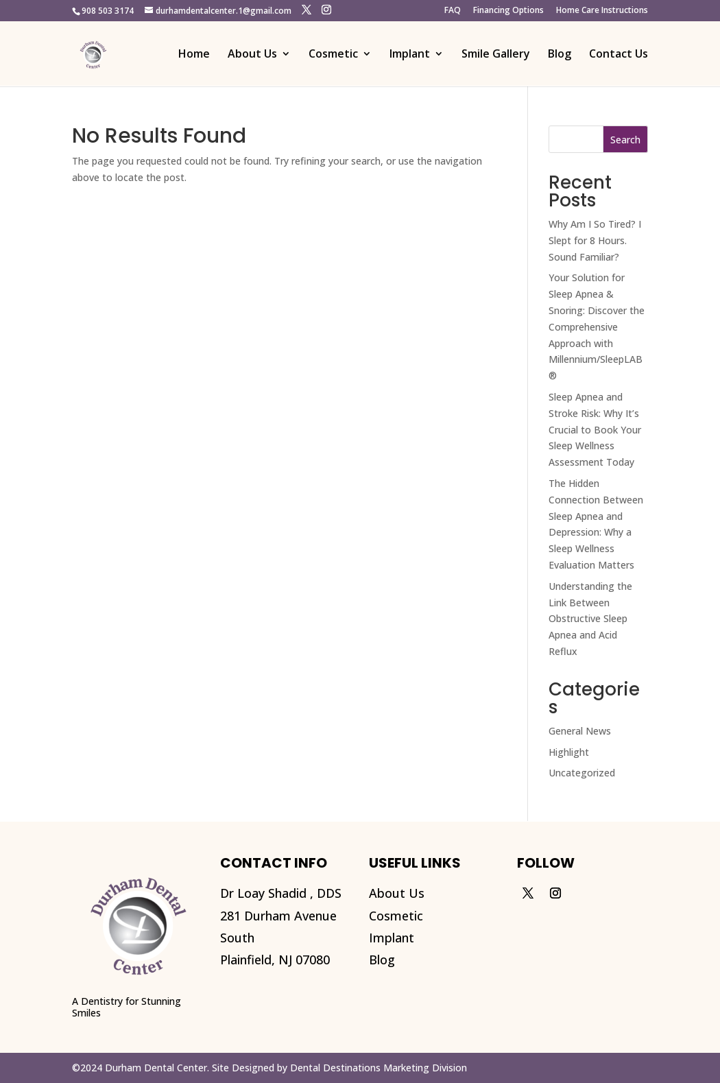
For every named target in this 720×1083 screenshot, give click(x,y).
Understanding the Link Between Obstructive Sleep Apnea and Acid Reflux (590, 619)
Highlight (569, 752)
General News (580, 730)
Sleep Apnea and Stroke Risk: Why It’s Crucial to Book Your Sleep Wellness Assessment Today (595, 429)
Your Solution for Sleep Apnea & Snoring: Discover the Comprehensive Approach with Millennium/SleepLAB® (597, 326)
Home (194, 55)
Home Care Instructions (602, 11)
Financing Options (508, 11)
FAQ (452, 11)
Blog (559, 55)
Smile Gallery (495, 55)
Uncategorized (582, 772)
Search (625, 139)
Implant (409, 55)
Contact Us (618, 55)
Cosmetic (333, 55)
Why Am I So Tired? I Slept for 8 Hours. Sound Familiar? (595, 240)
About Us (252, 55)
